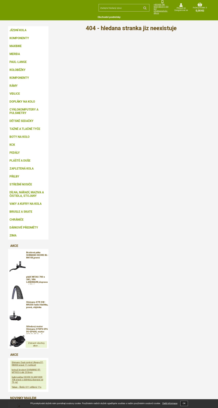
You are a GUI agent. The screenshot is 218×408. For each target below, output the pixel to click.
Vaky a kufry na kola (26, 203)
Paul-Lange (18, 62)
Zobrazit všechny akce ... (28, 321)
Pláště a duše (20, 160)
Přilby (14, 176)
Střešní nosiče (21, 184)
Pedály (15, 152)
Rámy (14, 85)
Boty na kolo (20, 137)
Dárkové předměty (24, 227)
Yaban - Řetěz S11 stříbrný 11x (26, 362)
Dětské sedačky (21, 121)
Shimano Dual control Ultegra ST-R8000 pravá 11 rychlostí (27, 339)
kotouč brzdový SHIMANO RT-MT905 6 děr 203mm (26, 346)
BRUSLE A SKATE (21, 211)
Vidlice (15, 93)
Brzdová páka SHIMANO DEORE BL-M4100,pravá (38, 255)
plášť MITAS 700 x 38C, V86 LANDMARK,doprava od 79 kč (38, 272)
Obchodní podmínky (109, 17)
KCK (12, 144)
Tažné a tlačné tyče (25, 129)
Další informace (169, 403)
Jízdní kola (18, 30)
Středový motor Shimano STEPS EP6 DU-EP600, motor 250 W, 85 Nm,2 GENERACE (38, 307)
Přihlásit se (181, 8)
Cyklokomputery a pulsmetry (24, 111)
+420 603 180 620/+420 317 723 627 (161, 6)
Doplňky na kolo (22, 101)
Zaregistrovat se (181, 10)
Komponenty (19, 38)
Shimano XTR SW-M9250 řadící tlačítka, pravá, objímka (38, 290)
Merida (15, 54)
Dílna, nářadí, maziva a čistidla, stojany (27, 194)
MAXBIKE (16, 46)
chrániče (17, 219)
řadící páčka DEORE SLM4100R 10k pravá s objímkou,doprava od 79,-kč (27, 355)
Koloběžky (18, 70)
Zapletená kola (22, 168)
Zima (13, 235)
